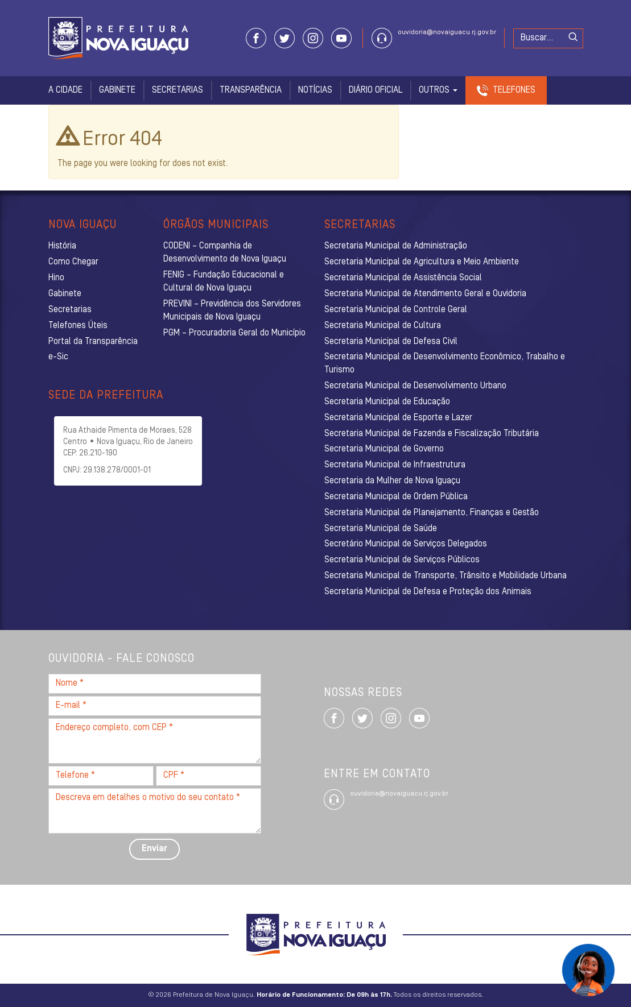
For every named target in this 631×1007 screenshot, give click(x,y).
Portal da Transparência (93, 341)
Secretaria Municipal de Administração (395, 246)
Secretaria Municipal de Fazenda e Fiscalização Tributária (431, 433)
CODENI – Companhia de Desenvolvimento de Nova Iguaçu (224, 253)
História (62, 246)
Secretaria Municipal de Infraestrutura (394, 465)
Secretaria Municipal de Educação (387, 402)
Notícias (315, 90)
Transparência (251, 90)
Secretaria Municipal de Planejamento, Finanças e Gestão (431, 512)
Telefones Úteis (78, 325)
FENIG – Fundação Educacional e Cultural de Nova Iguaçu (223, 282)
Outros (438, 90)
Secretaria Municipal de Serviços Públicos (402, 560)
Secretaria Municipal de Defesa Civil (390, 341)
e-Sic (58, 357)
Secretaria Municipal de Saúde (380, 528)
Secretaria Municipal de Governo (384, 449)
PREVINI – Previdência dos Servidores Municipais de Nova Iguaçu (232, 311)
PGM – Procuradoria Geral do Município (234, 333)
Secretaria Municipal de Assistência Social (403, 278)
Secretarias (177, 90)
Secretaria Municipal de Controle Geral (395, 309)
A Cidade (65, 90)
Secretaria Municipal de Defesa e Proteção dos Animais (427, 591)
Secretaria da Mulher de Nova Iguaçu (392, 481)
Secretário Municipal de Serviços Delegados (405, 544)
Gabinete (117, 90)
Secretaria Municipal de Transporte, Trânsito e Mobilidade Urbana (445, 576)
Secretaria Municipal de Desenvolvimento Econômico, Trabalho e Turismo (444, 364)
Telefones (514, 90)
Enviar (154, 848)
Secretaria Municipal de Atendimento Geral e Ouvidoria (425, 294)
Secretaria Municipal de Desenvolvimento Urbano (415, 386)
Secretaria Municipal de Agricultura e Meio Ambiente (421, 262)
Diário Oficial (375, 90)
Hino (56, 278)
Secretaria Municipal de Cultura (382, 325)
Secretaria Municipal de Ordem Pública (396, 497)
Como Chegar (73, 262)
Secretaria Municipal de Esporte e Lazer (398, 417)
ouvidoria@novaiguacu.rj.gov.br (447, 32)
